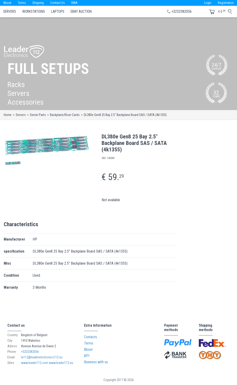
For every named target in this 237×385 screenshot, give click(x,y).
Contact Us (57, 3)
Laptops (57, 11)
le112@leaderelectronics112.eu (41, 357)
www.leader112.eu (61, 363)
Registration (226, 3)
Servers (9, 11)
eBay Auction (81, 11)
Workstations (33, 11)
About (7, 3)
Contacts (90, 337)
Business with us (96, 362)
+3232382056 (181, 11)
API (86, 356)
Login (207, 3)
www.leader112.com (34, 363)
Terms (22, 3)
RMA (74, 3)
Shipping (38, 3)
